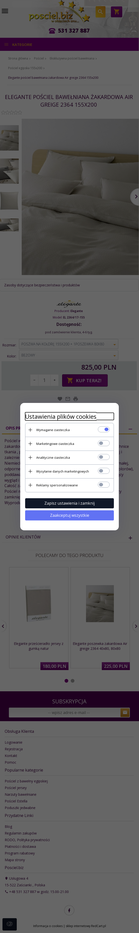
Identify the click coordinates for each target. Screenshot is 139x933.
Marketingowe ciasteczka (55, 443)
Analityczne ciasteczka (53, 457)
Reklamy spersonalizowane (57, 485)
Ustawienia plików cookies (60, 416)
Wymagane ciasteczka (53, 430)
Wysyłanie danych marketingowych (62, 471)
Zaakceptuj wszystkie (69, 515)
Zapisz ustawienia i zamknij (69, 503)
